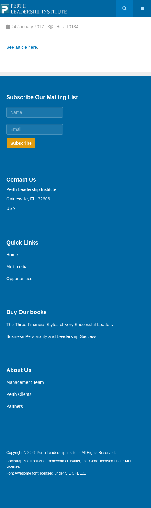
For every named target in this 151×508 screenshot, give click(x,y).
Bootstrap (14, 461)
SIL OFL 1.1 (75, 473)
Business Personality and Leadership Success (51, 336)
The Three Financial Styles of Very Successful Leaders (59, 324)
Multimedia (17, 266)
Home (12, 254)
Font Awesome (18, 473)
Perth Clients (18, 394)
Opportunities (19, 278)
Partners (14, 406)
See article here (21, 47)
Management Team (25, 382)
